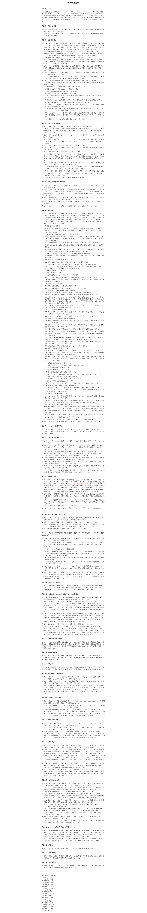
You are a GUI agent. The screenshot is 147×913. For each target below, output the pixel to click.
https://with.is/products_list (81, 484)
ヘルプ (55, 491)
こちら (56, 223)
